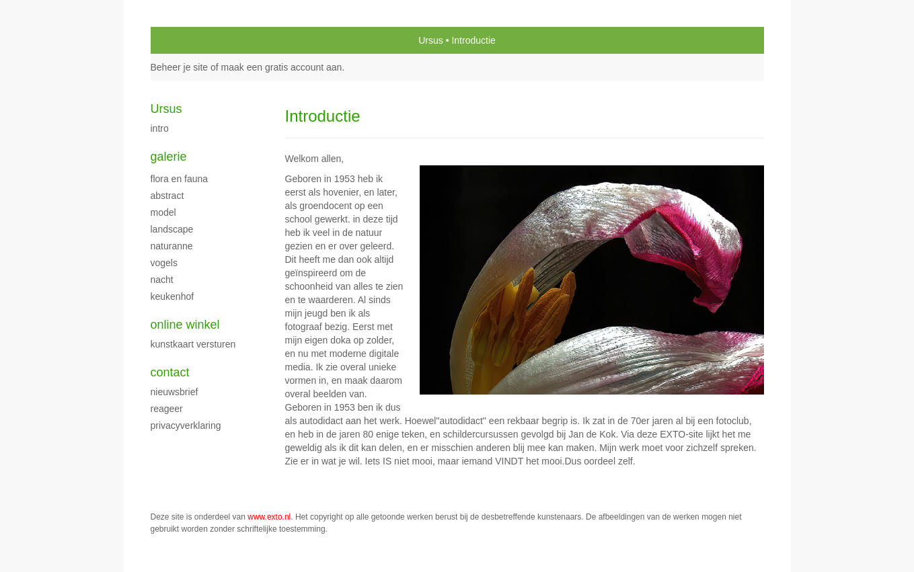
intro (160, 128)
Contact (170, 372)
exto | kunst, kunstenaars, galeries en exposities (189, 40)
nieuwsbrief (174, 391)
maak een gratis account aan (281, 67)
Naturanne (172, 246)
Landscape (172, 229)
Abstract (167, 195)
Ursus (430, 40)
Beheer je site (179, 67)
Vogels (164, 262)
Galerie (169, 156)
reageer (167, 408)
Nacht (162, 279)
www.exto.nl (269, 517)
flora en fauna (179, 178)
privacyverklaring (186, 425)
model (163, 212)
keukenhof (172, 296)
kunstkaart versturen (193, 344)
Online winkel (185, 324)
